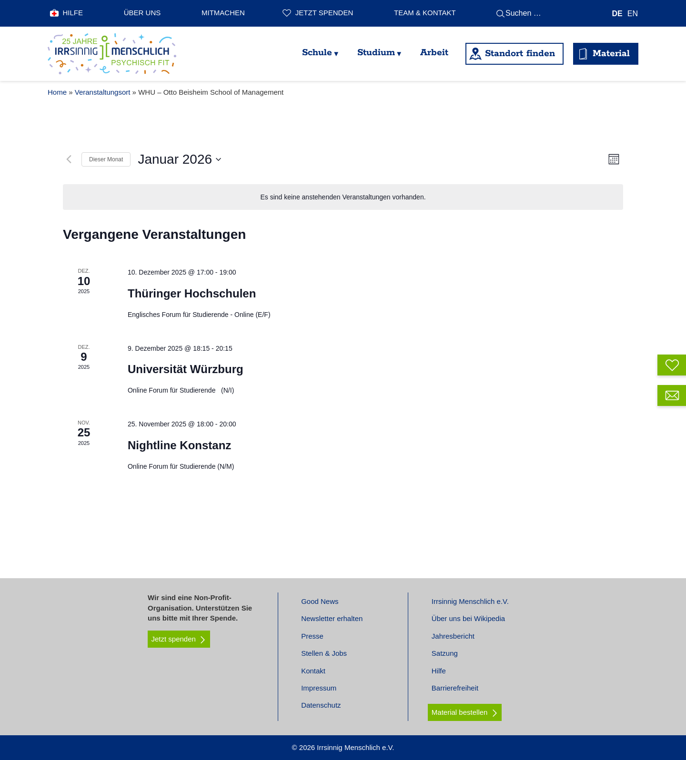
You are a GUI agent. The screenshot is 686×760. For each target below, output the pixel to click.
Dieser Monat (106, 159)
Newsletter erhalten (332, 618)
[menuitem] (617, 13)
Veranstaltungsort (103, 92)
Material (611, 53)
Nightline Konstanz (179, 445)
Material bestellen (460, 712)
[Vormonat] (68, 159)
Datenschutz (321, 705)
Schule (317, 53)
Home (57, 92)
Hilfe (73, 13)
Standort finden (520, 53)
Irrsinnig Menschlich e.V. (470, 601)
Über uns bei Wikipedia (468, 618)
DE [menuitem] (617, 13)
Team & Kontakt (425, 13)
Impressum (318, 688)
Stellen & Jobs (324, 653)
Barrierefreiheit (455, 688)
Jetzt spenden (324, 13)
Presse (312, 636)
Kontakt (313, 671)
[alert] (343, 197)
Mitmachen (223, 13)
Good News (319, 601)
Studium (376, 53)
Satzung (445, 653)
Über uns (142, 13)
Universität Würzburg (185, 369)
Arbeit (434, 53)
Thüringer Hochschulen (192, 293)
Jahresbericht (453, 636)
